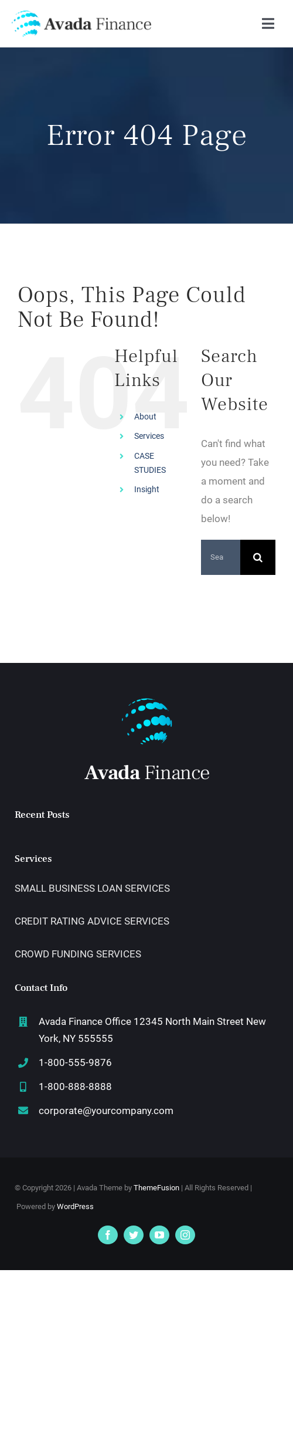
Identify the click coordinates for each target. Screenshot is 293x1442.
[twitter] (134, 1235)
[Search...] (220, 557)
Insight (146, 489)
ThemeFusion (156, 1187)
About (145, 416)
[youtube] (159, 1235)
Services (149, 436)
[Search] (257, 557)
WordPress (75, 1206)
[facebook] (108, 1235)
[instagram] (185, 1235)
